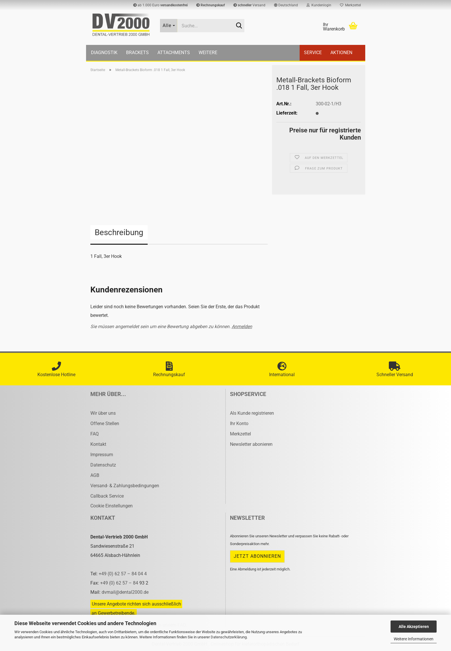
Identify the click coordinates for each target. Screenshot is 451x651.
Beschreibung (119, 232)
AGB (94, 475)
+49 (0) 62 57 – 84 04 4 (123, 573)
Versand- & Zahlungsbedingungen (124, 485)
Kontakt (98, 444)
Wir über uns (103, 413)
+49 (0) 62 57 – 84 (119, 583)
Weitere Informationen (413, 639)
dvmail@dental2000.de (125, 592)
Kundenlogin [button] (319, 5)
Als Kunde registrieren (252, 413)
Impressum (101, 454)
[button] (286, 5)
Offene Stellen (104, 423)
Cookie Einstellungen (111, 506)
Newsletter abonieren (251, 444)
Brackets (137, 52)
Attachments (173, 52)
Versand (249, 5)
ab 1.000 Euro (160, 5)
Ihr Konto (239, 423)
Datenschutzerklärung (229, 637)
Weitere (208, 52)
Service (313, 52)
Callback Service (107, 496)
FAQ (94, 434)
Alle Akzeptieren (414, 626)
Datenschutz (103, 465)
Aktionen (341, 52)
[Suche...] (168, 25)
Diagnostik (104, 52)
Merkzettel (350, 5)
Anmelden (242, 326)
